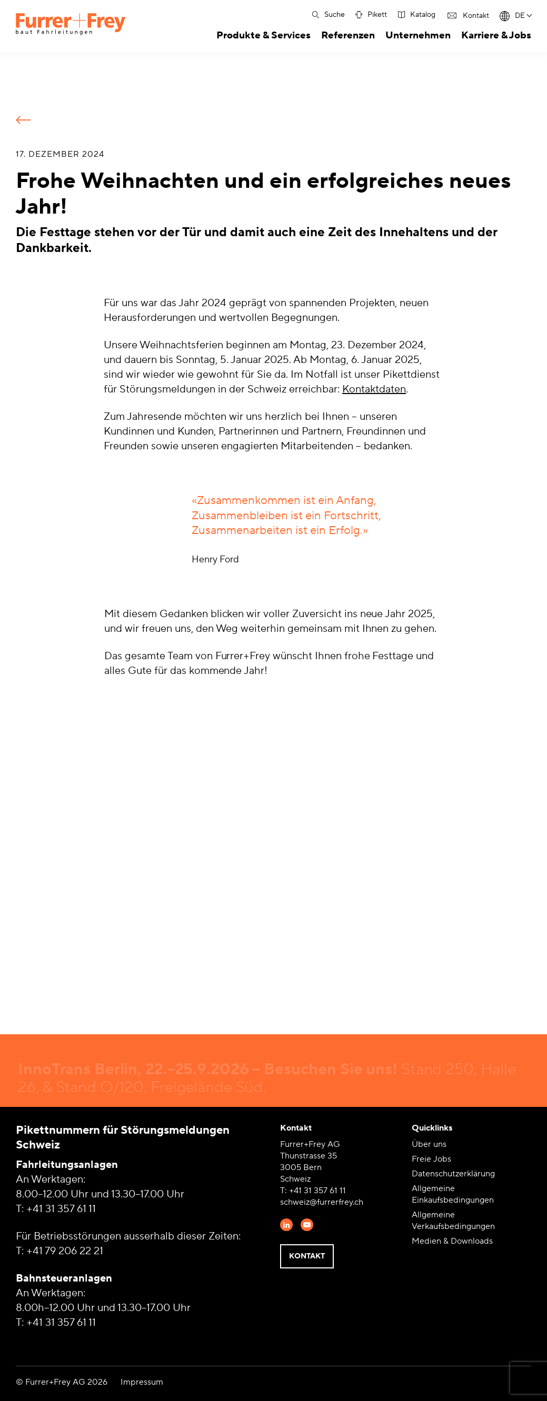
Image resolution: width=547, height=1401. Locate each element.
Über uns (429, 1144)
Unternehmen (418, 35)
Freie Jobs (431, 1159)
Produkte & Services (263, 35)
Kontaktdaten (374, 389)
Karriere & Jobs (496, 35)
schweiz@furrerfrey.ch (321, 1202)
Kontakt (307, 1256)
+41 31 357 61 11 (61, 1209)
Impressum (142, 1382)
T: (284, 1190)
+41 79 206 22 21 (64, 1251)
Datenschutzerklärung (453, 1173)
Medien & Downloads (452, 1241)
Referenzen (348, 35)
